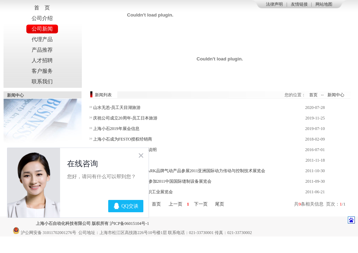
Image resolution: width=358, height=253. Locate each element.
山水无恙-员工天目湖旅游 (117, 107)
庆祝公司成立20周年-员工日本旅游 (125, 118)
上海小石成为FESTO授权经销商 (122, 139)
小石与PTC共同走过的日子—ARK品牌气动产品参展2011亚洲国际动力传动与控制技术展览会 (179, 170)
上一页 (175, 204)
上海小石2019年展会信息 (116, 128)
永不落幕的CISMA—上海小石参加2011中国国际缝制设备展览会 (152, 181)
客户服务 (42, 71)
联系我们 (42, 81)
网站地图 (323, 4)
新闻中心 (335, 94)
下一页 (201, 204)
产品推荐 (42, 50)
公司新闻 (42, 29)
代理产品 (42, 39)
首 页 (42, 8)
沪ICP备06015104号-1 (129, 223)
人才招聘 (42, 60)
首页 (313, 94)
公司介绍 (42, 18)
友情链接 (299, 4)
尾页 (220, 204)
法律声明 (274, 4)
